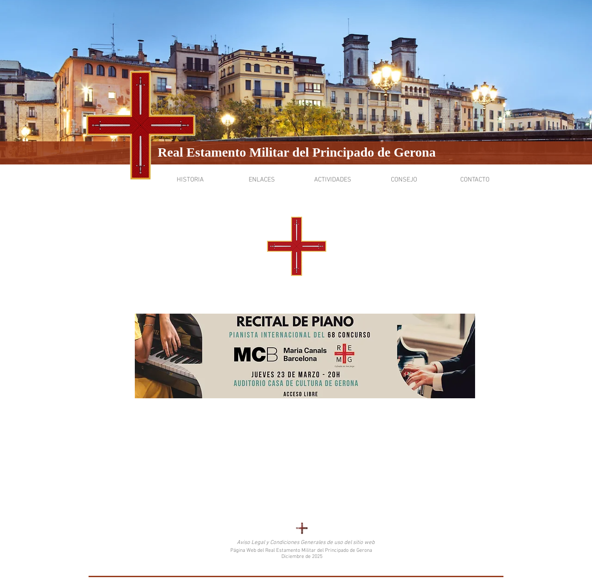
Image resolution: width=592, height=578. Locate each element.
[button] (190, 179)
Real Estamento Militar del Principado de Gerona (297, 152)
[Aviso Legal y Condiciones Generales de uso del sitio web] (306, 542)
